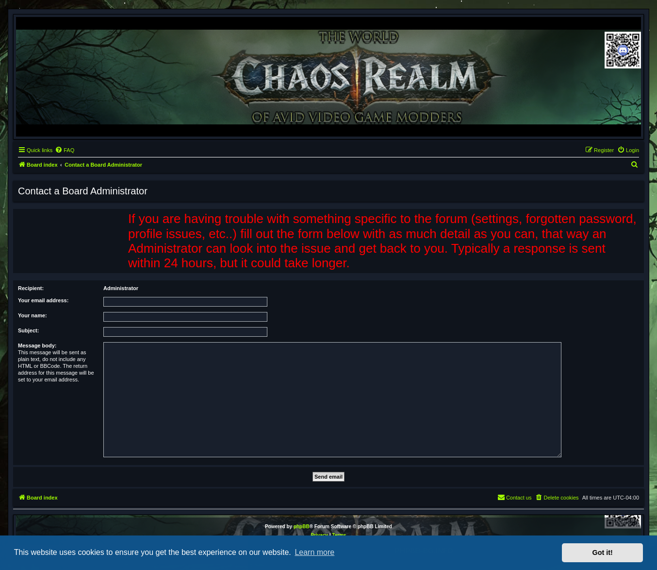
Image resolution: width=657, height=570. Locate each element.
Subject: (28, 330)
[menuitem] (64, 150)
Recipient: (31, 288)
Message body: (37, 345)
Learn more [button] (314, 552)
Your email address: (43, 300)
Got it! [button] (602, 552)
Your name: (32, 315)
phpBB (302, 526)
